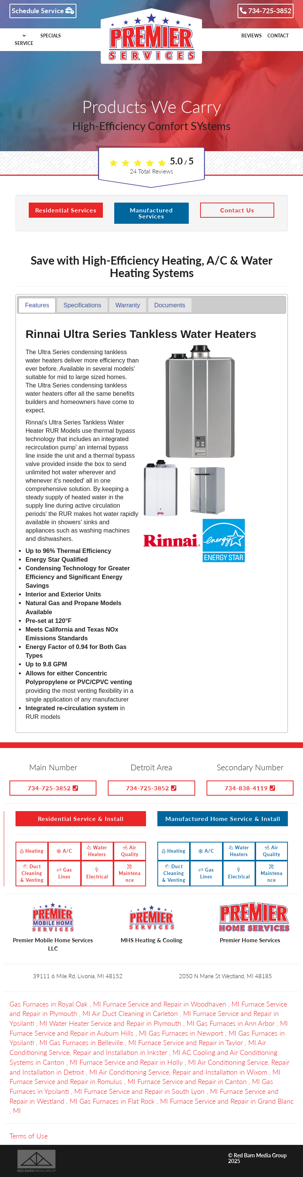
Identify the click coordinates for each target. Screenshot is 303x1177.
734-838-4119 (250, 787)
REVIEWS (251, 36)
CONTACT (278, 36)
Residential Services (65, 210)
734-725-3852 (265, 10)
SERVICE (24, 40)
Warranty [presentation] (127, 305)
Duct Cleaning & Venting (32, 873)
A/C (64, 851)
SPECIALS (50, 36)
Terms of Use (28, 1136)
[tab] (37, 305)
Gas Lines (64, 873)
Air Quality (129, 851)
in (56, 1004)
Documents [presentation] (169, 305)
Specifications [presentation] (82, 305)
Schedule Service (43, 10)
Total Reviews (151, 171)
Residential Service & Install (81, 818)
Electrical (97, 874)
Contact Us (237, 210)
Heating (32, 851)
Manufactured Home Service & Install (222, 818)
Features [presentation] (37, 305)
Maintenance (130, 873)
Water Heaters (97, 851)
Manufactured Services (151, 213)
